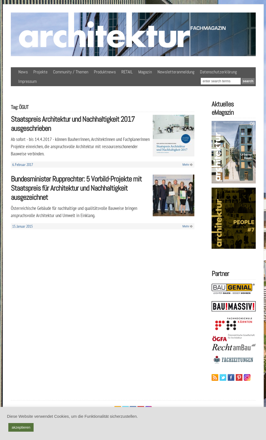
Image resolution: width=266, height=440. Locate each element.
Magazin (145, 72)
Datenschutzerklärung (218, 72)
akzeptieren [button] (21, 427)
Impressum (27, 81)
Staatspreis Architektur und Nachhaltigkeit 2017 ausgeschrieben (73, 123)
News (23, 72)
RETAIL (127, 72)
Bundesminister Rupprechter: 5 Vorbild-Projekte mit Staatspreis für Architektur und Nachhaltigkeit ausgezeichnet (76, 188)
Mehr (185, 164)
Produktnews (105, 72)
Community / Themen (70, 72)
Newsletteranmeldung (175, 72)
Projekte (40, 72)
